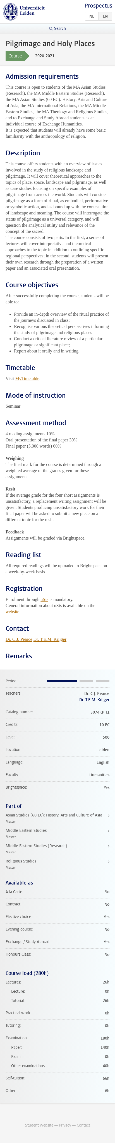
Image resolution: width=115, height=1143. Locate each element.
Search (60, 28)
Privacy (65, 1125)
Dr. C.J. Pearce (19, 639)
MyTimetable (27, 378)
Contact (83, 1125)
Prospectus (98, 5)
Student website (39, 1125)
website (12, 611)
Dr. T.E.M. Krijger (50, 639)
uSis (44, 599)
